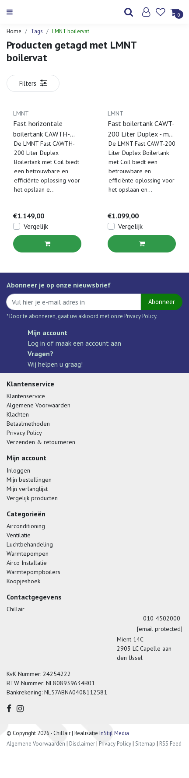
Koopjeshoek (23, 581)
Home (14, 31)
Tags (37, 31)
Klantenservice (26, 396)
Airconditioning (26, 526)
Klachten (18, 414)
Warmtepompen (28, 553)
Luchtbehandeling (30, 544)
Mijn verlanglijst (27, 489)
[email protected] (159, 629)
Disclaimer (82, 743)
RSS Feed (170, 743)
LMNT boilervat (70, 31)
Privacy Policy (24, 433)
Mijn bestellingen (29, 480)
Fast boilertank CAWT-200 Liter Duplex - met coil (141, 129)
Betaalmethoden (28, 424)
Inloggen (18, 470)
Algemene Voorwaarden (38, 405)
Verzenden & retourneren (41, 442)
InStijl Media (113, 733)
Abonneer (161, 302)
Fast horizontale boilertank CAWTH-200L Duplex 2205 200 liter (41, 129)
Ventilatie (19, 535)
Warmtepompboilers (33, 572)
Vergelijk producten (32, 498)
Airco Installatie (27, 563)
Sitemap (145, 743)
